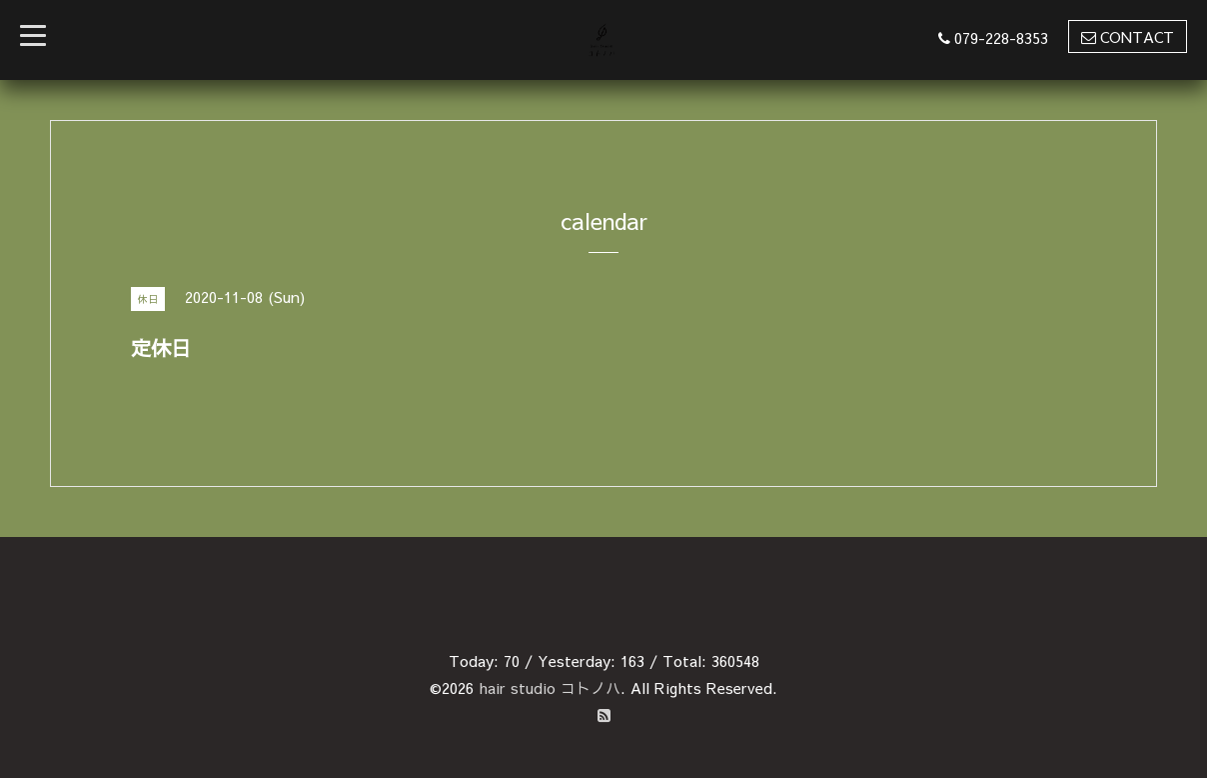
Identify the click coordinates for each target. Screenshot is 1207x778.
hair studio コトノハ (549, 687)
